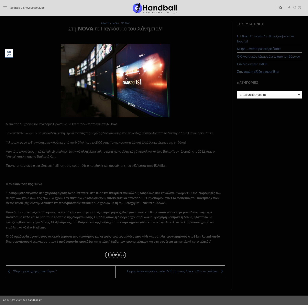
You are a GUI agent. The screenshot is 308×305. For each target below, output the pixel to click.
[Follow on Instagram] (294, 8)
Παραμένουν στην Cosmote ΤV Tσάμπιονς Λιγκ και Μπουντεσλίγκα (176, 271)
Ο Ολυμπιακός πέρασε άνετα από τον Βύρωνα (268, 56)
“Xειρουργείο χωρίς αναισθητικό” (31, 271)
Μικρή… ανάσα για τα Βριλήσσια (258, 49)
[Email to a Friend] (122, 255)
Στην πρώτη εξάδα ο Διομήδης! (258, 71)
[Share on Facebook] (108, 255)
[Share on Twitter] (115, 255)
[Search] (280, 8)
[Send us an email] (299, 8)
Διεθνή (105, 22)
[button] (5, 8)
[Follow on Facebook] (289, 8)
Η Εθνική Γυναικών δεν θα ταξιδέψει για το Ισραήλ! (265, 38)
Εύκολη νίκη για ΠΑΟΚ (252, 64)
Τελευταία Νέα (121, 22)
